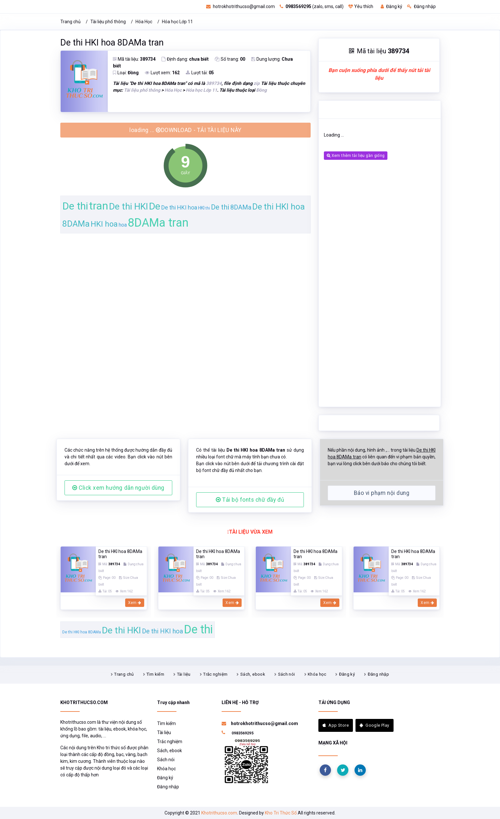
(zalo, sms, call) (312, 6)
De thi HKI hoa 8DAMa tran (112, 42)
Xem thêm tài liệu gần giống (356, 155)
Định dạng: (185, 59)
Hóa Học (143, 21)
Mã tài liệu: (134, 59)
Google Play (374, 725)
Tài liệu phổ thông (108, 21)
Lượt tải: (200, 72)
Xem (134, 602)
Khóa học (317, 674)
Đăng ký (391, 6)
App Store (336, 725)
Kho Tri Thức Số (281, 812)
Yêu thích (360, 6)
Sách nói (286, 674)
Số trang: (230, 59)
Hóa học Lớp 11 (177, 21)
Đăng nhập (421, 6)
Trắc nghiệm (215, 674)
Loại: (126, 72)
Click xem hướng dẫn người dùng (118, 488)
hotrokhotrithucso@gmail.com (240, 6)
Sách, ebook (252, 674)
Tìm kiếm (155, 674)
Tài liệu (184, 674)
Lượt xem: (162, 72)
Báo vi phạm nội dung (381, 493)
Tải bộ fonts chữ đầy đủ (250, 500)
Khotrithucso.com (219, 812)
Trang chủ (70, 21)
